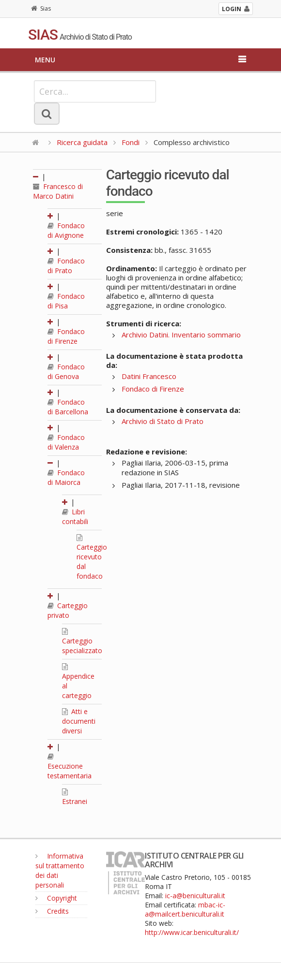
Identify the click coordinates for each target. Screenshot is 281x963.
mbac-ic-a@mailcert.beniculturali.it (185, 909)
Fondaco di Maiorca (66, 477)
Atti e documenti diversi (78, 721)
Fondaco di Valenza (66, 442)
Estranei (74, 797)
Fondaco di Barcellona (67, 406)
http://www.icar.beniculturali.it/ (192, 932)
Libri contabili (75, 516)
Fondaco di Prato (66, 265)
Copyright (56, 898)
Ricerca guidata (82, 142)
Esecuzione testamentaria (69, 766)
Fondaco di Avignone (66, 230)
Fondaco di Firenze (66, 336)
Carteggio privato (67, 610)
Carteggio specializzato (82, 641)
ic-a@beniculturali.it (195, 895)
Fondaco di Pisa (66, 301)
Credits (52, 911)
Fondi (131, 142)
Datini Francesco (149, 376)
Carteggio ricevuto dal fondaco (92, 557)
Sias (41, 8)
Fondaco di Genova (66, 371)
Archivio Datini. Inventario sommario (181, 334)
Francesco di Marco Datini (58, 191)
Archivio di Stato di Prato (162, 421)
